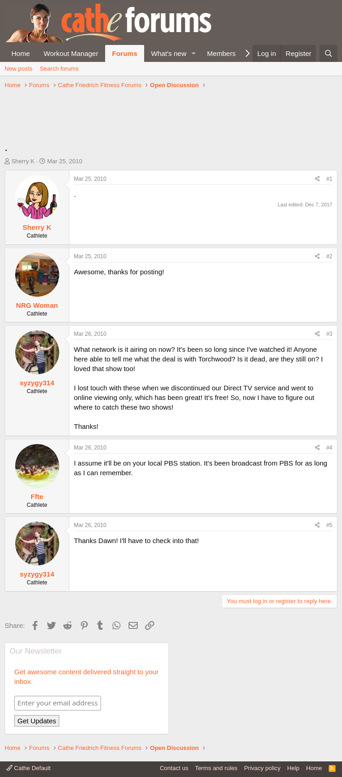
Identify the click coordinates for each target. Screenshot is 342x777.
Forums (124, 53)
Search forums (59, 68)
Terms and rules (216, 768)
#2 (329, 256)
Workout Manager (71, 53)
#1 (329, 179)
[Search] (328, 53)
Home (20, 53)
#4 (329, 447)
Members (221, 53)
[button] (193, 53)
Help (293, 768)
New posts (19, 68)
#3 (329, 334)
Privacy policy (262, 768)
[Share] (317, 179)
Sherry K (23, 161)
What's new (168, 53)
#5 (329, 525)
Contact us (174, 768)
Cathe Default (28, 768)
